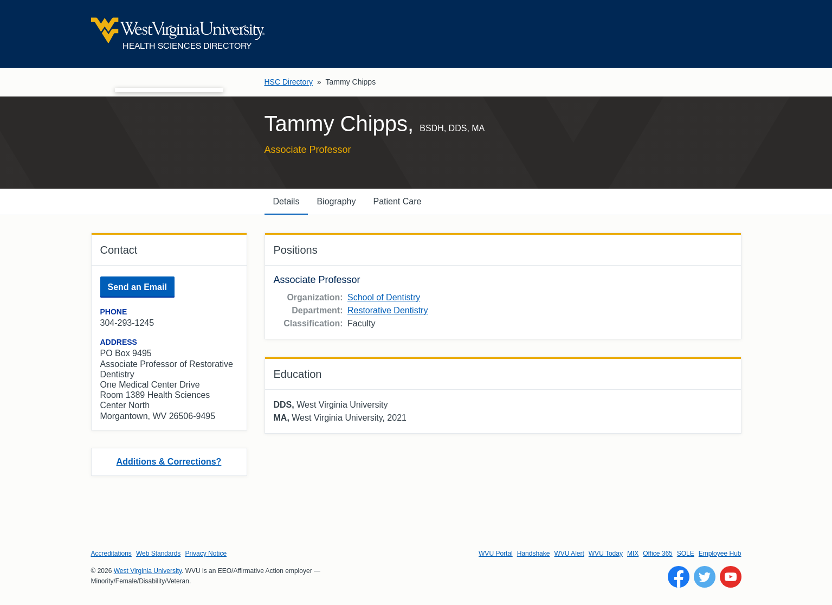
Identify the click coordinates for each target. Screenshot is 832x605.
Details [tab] (286, 201)
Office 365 (657, 553)
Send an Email (137, 287)
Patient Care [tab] (397, 201)
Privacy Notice (206, 553)
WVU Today (606, 553)
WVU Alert (569, 553)
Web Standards (158, 553)
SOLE (685, 553)
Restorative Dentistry (387, 310)
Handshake (533, 553)
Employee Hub (720, 553)
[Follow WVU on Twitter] (704, 577)
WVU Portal (496, 553)
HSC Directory (289, 82)
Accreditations (111, 553)
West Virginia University (148, 571)
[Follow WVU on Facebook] (678, 577)
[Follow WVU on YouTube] (730, 577)
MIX (632, 553)
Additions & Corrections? (169, 461)
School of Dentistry (383, 297)
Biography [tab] (336, 201)
